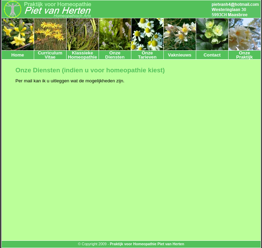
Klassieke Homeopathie (82, 54)
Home (17, 55)
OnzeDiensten (114, 54)
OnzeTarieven (147, 54)
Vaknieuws (179, 55)
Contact (212, 55)
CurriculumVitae (50, 54)
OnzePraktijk (244, 54)
